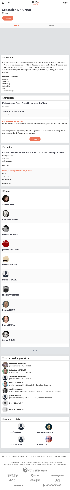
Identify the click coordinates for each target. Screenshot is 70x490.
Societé (44, 462)
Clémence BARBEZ (10, 219)
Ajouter (9, 18)
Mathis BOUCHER (9, 264)
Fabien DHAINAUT (16, 383)
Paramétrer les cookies (11, 464)
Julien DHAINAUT (15, 395)
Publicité (29, 462)
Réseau (52, 25)
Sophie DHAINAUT (16, 389)
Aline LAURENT (9, 204)
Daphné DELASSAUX (11, 234)
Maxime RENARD (9, 279)
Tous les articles (36, 464)
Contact (23, 462)
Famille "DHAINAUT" (17, 409)
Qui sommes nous (13, 462)
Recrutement (37, 462)
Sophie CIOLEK (8, 340)
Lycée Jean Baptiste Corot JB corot (17, 170)
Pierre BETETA (8, 325)
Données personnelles (55, 462)
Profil (16, 25)
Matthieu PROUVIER (45, 433)
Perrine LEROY (8, 310)
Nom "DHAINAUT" (16, 403)
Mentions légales (25, 464)
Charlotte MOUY (16, 445)
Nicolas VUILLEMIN (10, 295)
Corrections (46, 464)
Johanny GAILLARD (10, 249)
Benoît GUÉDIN (15, 432)
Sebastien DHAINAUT (17, 364)
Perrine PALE (42, 445)
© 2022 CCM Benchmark (58, 464)
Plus (35, 350)
